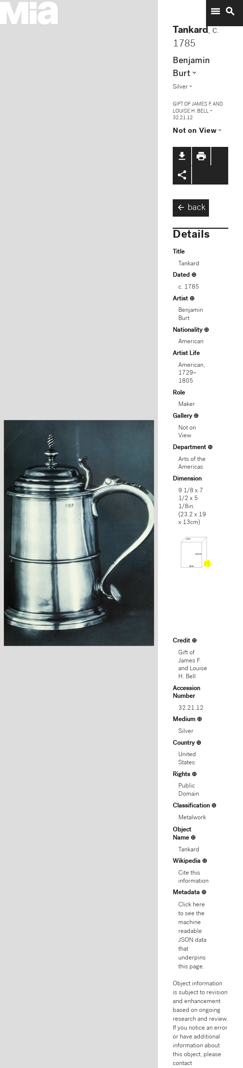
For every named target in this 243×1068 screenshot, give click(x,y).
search (230, 11)
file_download (182, 156)
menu (215, 11)
